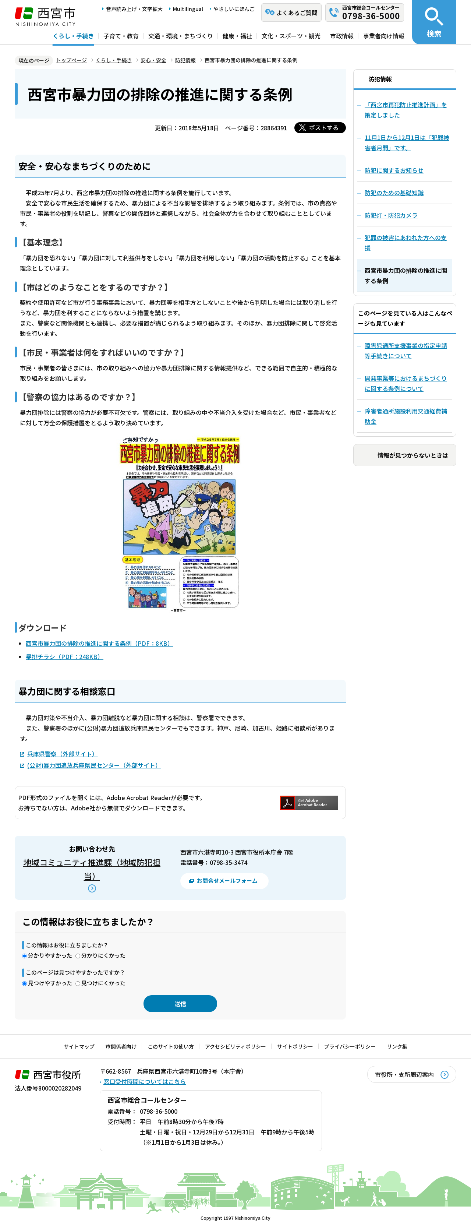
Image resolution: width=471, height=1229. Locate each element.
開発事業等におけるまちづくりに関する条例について (406, 383)
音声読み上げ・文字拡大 (134, 9)
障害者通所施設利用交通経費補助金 (406, 416)
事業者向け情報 (383, 35)
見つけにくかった (103, 983)
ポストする (324, 127)
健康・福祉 (237, 35)
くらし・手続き (73, 35)
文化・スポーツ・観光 (291, 35)
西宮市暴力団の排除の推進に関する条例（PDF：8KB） (99, 643)
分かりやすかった (50, 955)
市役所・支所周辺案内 (404, 1074)
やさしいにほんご (234, 9)
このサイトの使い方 (171, 1046)
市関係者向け (121, 1046)
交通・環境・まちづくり (180, 35)
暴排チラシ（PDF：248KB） (64, 656)
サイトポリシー (295, 1046)
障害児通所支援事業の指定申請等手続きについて (406, 350)
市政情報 (342, 35)
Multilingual (188, 9)
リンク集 (397, 1046)
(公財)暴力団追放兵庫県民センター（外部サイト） (94, 765)
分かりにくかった (103, 955)
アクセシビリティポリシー (235, 1046)
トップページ (71, 60)
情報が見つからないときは (413, 455)
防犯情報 (185, 60)
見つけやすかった (50, 983)
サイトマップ (79, 1046)
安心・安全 (153, 60)
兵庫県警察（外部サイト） (62, 753)
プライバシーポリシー (350, 1046)
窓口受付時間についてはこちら (144, 1081)
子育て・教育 (121, 35)
